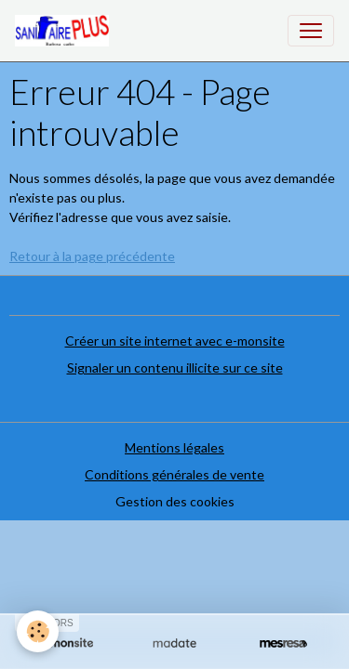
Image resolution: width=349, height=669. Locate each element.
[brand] (65, 30)
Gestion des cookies (175, 501)
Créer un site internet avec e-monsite (175, 340)
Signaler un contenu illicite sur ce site (175, 367)
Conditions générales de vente (174, 474)
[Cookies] (38, 631)
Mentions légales (174, 447)
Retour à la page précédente (92, 256)
